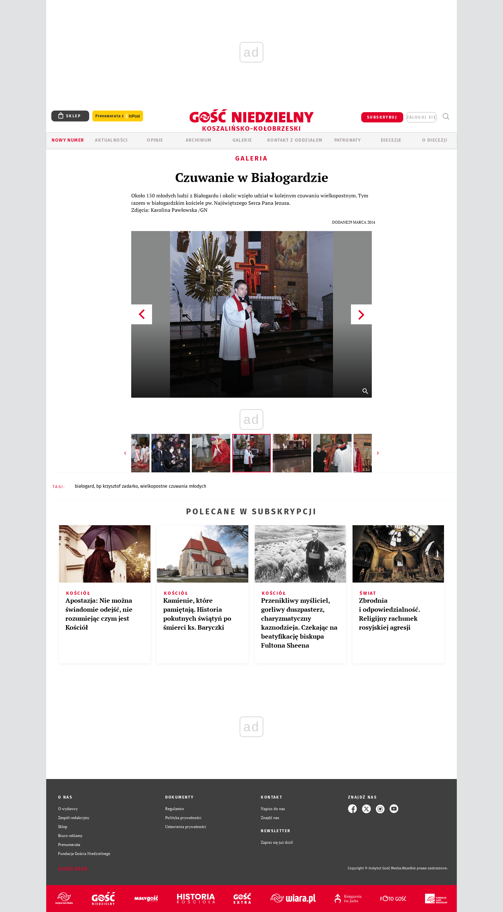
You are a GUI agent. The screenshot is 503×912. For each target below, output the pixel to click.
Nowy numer (68, 140)
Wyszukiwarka (446, 116)
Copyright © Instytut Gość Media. (375, 868)
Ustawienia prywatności (185, 826)
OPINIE (155, 140)
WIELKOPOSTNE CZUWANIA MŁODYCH (173, 486)
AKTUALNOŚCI (111, 140)
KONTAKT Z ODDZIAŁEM (295, 140)
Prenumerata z (117, 116)
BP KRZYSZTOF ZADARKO (117, 486)
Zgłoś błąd (73, 868)
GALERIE (242, 140)
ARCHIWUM (199, 140)
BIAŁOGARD (84, 486)
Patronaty (347, 140)
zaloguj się (421, 117)
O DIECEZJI (434, 140)
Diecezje (391, 140)
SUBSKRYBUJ (382, 117)
